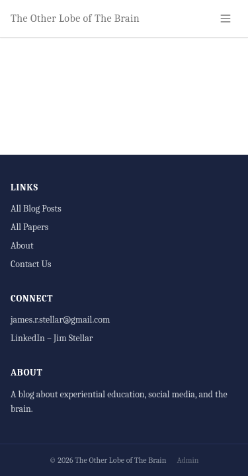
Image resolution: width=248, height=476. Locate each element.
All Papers (29, 227)
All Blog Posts (36, 208)
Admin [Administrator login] (187, 460)
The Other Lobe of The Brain (75, 18)
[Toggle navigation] (225, 18)
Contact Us (31, 264)
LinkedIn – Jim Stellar (52, 338)
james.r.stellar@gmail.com (60, 319)
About (22, 245)
